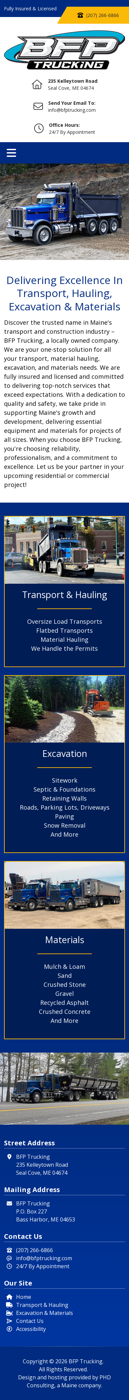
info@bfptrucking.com (72, 110)
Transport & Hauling (42, 1305)
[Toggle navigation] (11, 153)
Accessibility (31, 1329)
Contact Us (30, 1321)
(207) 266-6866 (102, 15)
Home (23, 1297)
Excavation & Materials (44, 1313)
